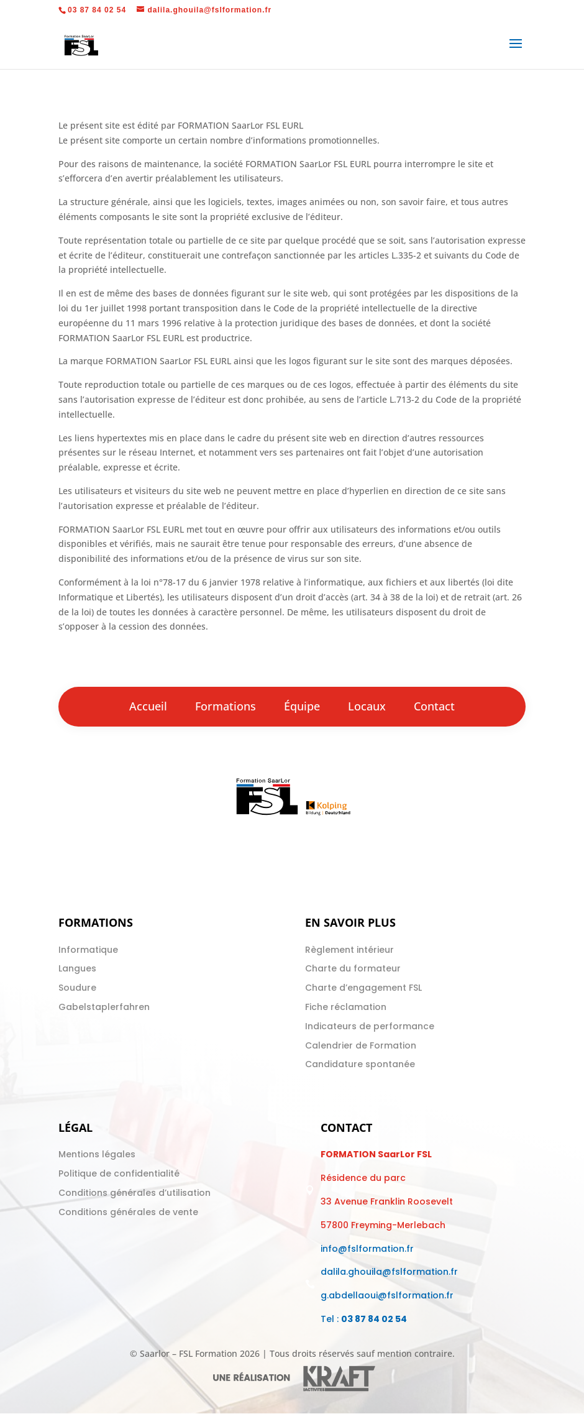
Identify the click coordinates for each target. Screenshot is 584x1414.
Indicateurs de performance (369, 1026)
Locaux (367, 706)
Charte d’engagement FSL (363, 987)
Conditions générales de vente (128, 1212)
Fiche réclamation (345, 1007)
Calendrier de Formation (360, 1045)
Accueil (148, 706)
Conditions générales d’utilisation (134, 1193)
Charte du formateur (353, 968)
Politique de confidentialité (119, 1173)
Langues (77, 968)
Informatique (88, 949)
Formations (225, 706)
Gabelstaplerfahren (104, 1007)
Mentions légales (96, 1154)
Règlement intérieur (349, 949)
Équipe (302, 706)
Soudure (77, 987)
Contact (434, 706)
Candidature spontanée (360, 1064)
